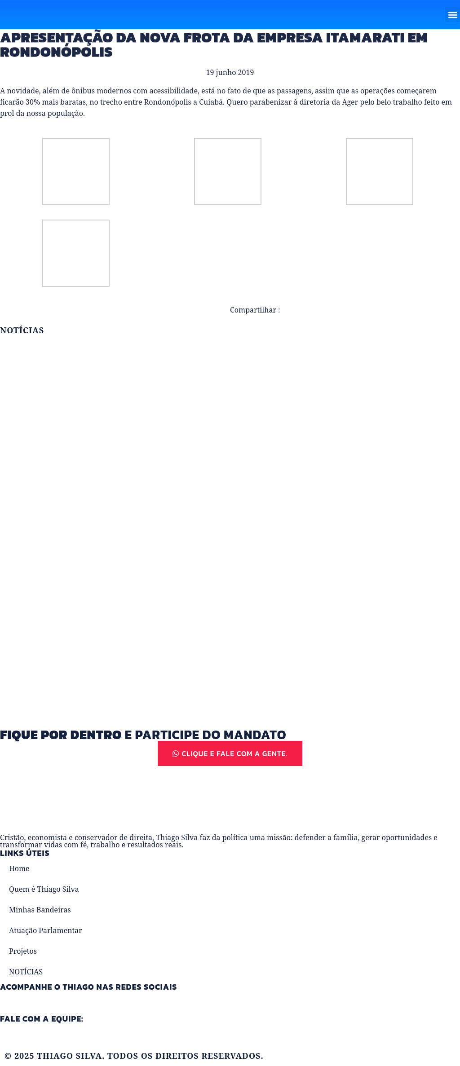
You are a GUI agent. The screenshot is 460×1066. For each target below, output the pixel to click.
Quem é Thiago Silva (44, 889)
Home (19, 868)
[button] (452, 14)
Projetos (23, 951)
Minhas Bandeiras (40, 910)
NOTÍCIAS (26, 972)
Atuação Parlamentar (45, 930)
